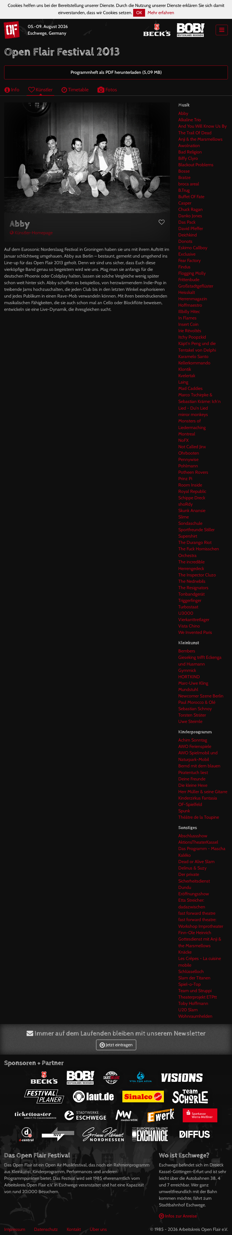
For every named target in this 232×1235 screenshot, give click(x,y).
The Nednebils (191, 581)
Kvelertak (186, 375)
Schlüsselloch (191, 971)
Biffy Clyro (188, 158)
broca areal (188, 183)
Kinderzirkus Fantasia (197, 798)
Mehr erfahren (161, 12)
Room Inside (190, 485)
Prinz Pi (185, 478)
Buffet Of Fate (191, 196)
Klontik (184, 369)
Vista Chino (189, 626)
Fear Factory (189, 260)
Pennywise (188, 459)
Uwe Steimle (190, 721)
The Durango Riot (195, 542)
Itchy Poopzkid (192, 337)
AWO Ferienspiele (194, 746)
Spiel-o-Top (189, 984)
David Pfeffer (190, 228)
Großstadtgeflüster (195, 286)
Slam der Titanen (194, 978)
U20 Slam (188, 1009)
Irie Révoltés (189, 330)
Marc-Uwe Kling (193, 683)
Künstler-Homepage (31, 232)
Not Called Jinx (192, 446)
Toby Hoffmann (193, 1003)
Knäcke (185, 952)
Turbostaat (188, 606)
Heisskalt (186, 292)
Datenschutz (46, 1229)
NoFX (183, 440)
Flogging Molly (192, 273)
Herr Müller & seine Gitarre (202, 791)
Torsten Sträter (192, 715)
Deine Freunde (191, 779)
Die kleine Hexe (192, 785)
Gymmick (187, 670)
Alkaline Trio (189, 119)
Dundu (184, 887)
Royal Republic (192, 491)
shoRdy (185, 504)
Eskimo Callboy (192, 247)
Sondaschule (190, 523)
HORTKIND (189, 676)
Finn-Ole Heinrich (194, 932)
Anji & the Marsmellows (200, 139)
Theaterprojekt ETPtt (197, 997)
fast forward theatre (196, 913)
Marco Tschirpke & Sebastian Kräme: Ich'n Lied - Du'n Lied (199, 401)
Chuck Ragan (190, 209)
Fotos (107, 89)
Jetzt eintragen (116, 1044)
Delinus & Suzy (192, 868)
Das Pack (186, 222)
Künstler (40, 89)
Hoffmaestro (190, 305)
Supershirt (187, 536)
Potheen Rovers (193, 472)
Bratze (184, 177)
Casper (184, 203)
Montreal (186, 434)
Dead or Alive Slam (196, 861)
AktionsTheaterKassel (198, 842)
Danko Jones (190, 215)
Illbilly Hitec (189, 311)
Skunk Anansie (191, 510)
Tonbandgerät (191, 594)
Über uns (98, 1229)
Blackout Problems (195, 164)
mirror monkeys (193, 414)
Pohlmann (188, 465)
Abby (183, 113)
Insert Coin (188, 324)
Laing (183, 382)
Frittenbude (188, 279)
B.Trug (184, 190)
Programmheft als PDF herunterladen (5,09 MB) (116, 72)
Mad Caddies (190, 388)
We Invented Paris (195, 632)
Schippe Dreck (191, 497)
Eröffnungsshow (193, 893)
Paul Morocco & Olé (196, 702)
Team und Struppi (195, 990)
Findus (184, 266)
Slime (183, 517)
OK (139, 12)
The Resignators (193, 587)
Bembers (186, 651)
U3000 (185, 613)
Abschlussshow (192, 835)
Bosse (184, 171)
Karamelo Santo (193, 356)
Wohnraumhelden (195, 1016)
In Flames (187, 318)
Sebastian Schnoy (195, 708)
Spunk (184, 810)
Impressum (14, 1229)
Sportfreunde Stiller (196, 529)
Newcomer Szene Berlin (200, 696)
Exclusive (186, 254)
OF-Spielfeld (190, 804)
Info (11, 89)
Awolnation (189, 145)
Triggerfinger (189, 600)
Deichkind (187, 235)
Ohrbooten (188, 453)
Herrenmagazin (192, 298)
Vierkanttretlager (193, 619)
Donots (185, 241)
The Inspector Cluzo (197, 575)
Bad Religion (190, 152)
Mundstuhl (188, 689)
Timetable (75, 89)
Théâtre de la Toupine (198, 817)
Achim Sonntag (192, 740)
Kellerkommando (194, 363)
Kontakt (74, 1229)
